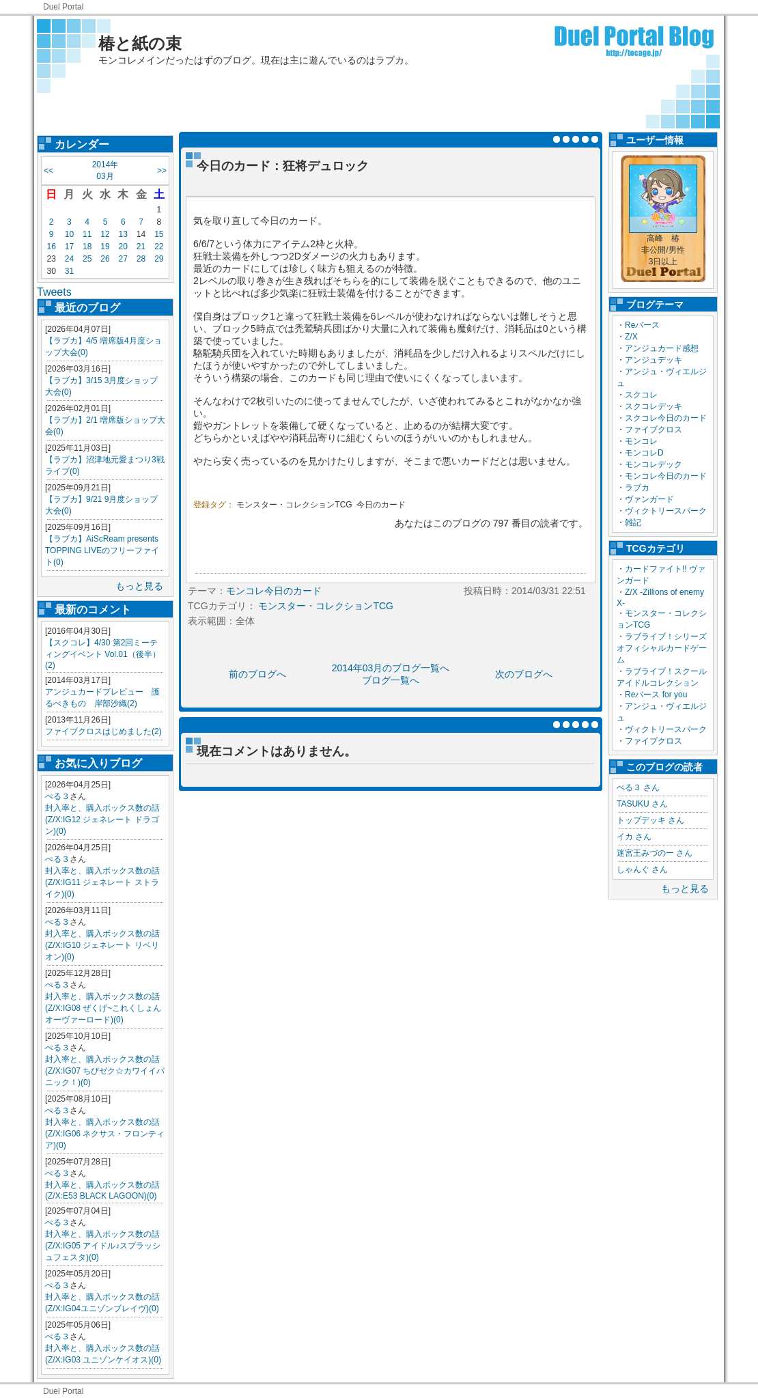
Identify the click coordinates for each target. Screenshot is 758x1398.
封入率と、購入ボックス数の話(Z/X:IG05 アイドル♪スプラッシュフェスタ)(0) (102, 1245)
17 (69, 246)
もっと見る (139, 586)
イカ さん (634, 836)
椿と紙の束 (140, 43)
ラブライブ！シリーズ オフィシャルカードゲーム (666, 648)
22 (158, 246)
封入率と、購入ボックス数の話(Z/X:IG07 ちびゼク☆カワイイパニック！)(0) (105, 1070)
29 (158, 259)
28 (141, 259)
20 (123, 246)
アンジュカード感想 (662, 348)
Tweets (54, 292)
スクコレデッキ (653, 406)
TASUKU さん (642, 804)
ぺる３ (57, 796)
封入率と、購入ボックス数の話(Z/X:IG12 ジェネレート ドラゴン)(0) (102, 819)
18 (87, 246)
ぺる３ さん (638, 787)
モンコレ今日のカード (666, 476)
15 (158, 234)
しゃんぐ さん (642, 869)
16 (50, 246)
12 (104, 234)
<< (48, 171)
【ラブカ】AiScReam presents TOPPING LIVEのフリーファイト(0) (102, 550)
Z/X (631, 336)
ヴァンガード (649, 499)
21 (141, 246)
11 (87, 234)
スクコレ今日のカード (666, 418)
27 (123, 259)
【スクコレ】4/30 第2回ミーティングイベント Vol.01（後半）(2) (102, 654)
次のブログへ (523, 674)
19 (104, 246)
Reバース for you (656, 694)
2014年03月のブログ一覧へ (391, 667)
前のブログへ (257, 674)
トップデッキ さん (650, 820)
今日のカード (381, 504)
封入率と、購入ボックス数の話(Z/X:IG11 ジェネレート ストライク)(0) (102, 882)
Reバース (642, 325)
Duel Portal (63, 7)
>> (162, 171)
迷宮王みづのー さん (654, 853)
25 (87, 259)
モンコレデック (653, 464)
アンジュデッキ (653, 360)
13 (123, 234)
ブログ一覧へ (390, 680)
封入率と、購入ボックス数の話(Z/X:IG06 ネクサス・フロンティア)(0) (105, 1133)
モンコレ (641, 441)
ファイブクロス (653, 429)
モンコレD (644, 453)
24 (69, 259)
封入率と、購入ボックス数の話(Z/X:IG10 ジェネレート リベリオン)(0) (102, 945)
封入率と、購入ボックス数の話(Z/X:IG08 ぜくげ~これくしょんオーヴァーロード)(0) (103, 1008)
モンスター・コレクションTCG (294, 504)
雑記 (633, 522)
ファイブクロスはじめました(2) (103, 731)
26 (104, 259)
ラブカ (637, 487)
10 (69, 234)
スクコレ (641, 395)
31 (69, 271)
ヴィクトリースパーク (666, 511)
